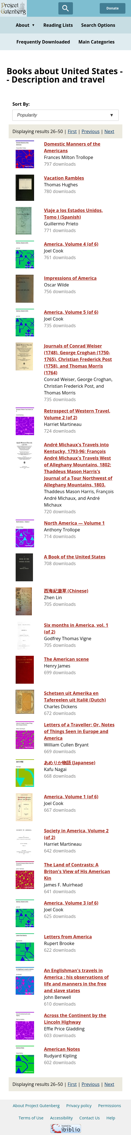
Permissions (109, 1105)
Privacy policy (79, 1105)
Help (110, 1117)
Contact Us (89, 1117)
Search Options (98, 25)
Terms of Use (31, 1117)
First (72, 131)
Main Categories (96, 42)
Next (109, 131)
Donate (112, 8)
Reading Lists (58, 25)
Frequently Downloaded (43, 42)
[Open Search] (65, 8)
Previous (91, 131)
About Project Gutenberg (36, 1105)
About (25, 25)
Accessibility (61, 1117)
